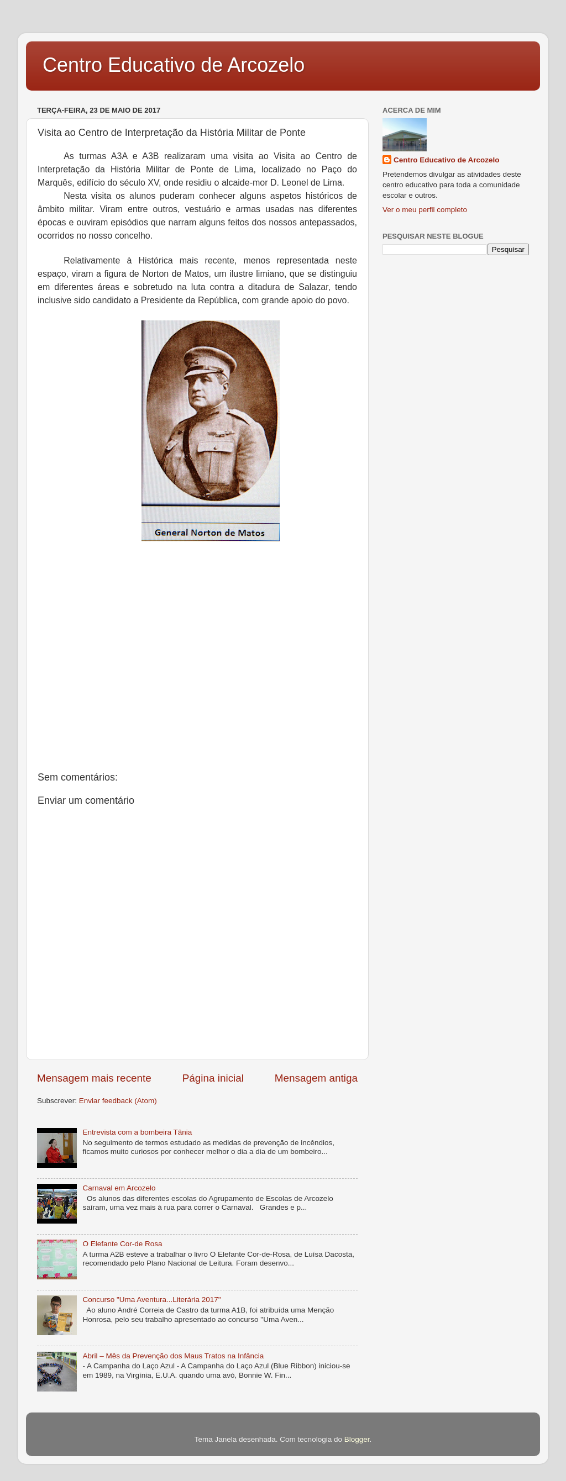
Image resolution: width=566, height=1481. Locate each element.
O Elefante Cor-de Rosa (122, 1244)
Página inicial (213, 1078)
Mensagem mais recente (94, 1078)
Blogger (357, 1439)
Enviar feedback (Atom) (118, 1101)
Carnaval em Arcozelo (118, 1188)
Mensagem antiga (316, 1078)
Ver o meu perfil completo (424, 209)
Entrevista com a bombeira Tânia (137, 1132)
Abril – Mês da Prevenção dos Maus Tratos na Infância (173, 1356)
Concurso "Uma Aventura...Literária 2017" (151, 1299)
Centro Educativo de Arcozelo (174, 65)
